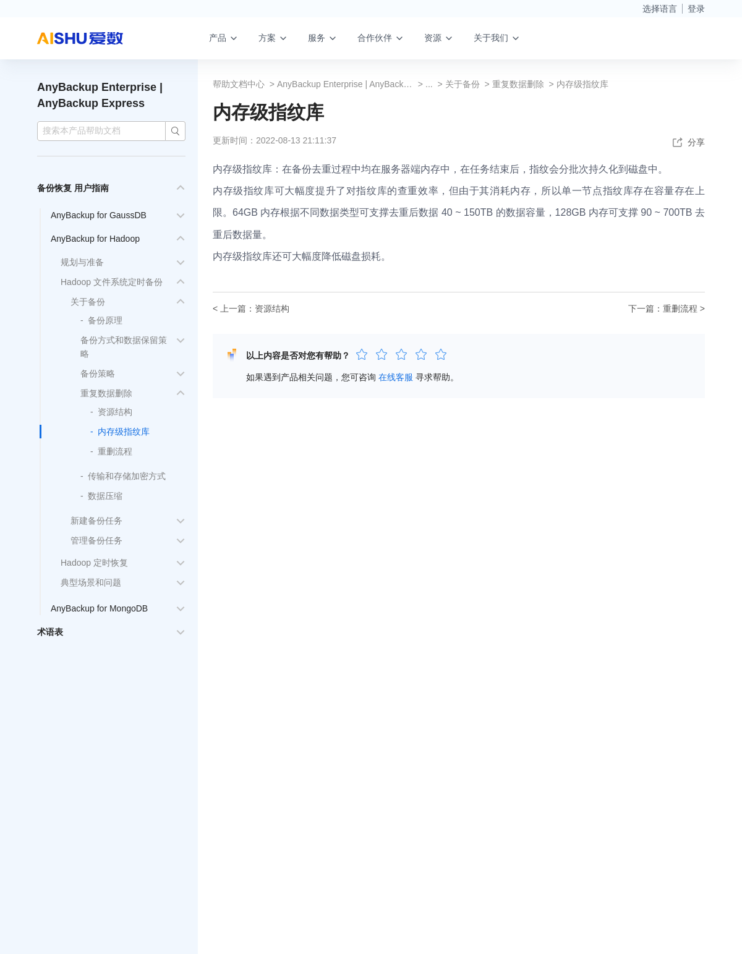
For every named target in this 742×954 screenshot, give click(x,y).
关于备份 (87, 302)
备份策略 (97, 373)
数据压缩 (105, 496)
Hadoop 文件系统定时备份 (112, 282)
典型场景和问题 (91, 582)
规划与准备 (82, 262)
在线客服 (395, 377)
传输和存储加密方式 (127, 476)
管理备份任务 (96, 540)
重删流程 (115, 451)
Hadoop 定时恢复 (94, 563)
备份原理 (105, 320)
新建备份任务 (96, 521)
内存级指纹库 (124, 432)
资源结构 (115, 412)
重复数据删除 (106, 393)
